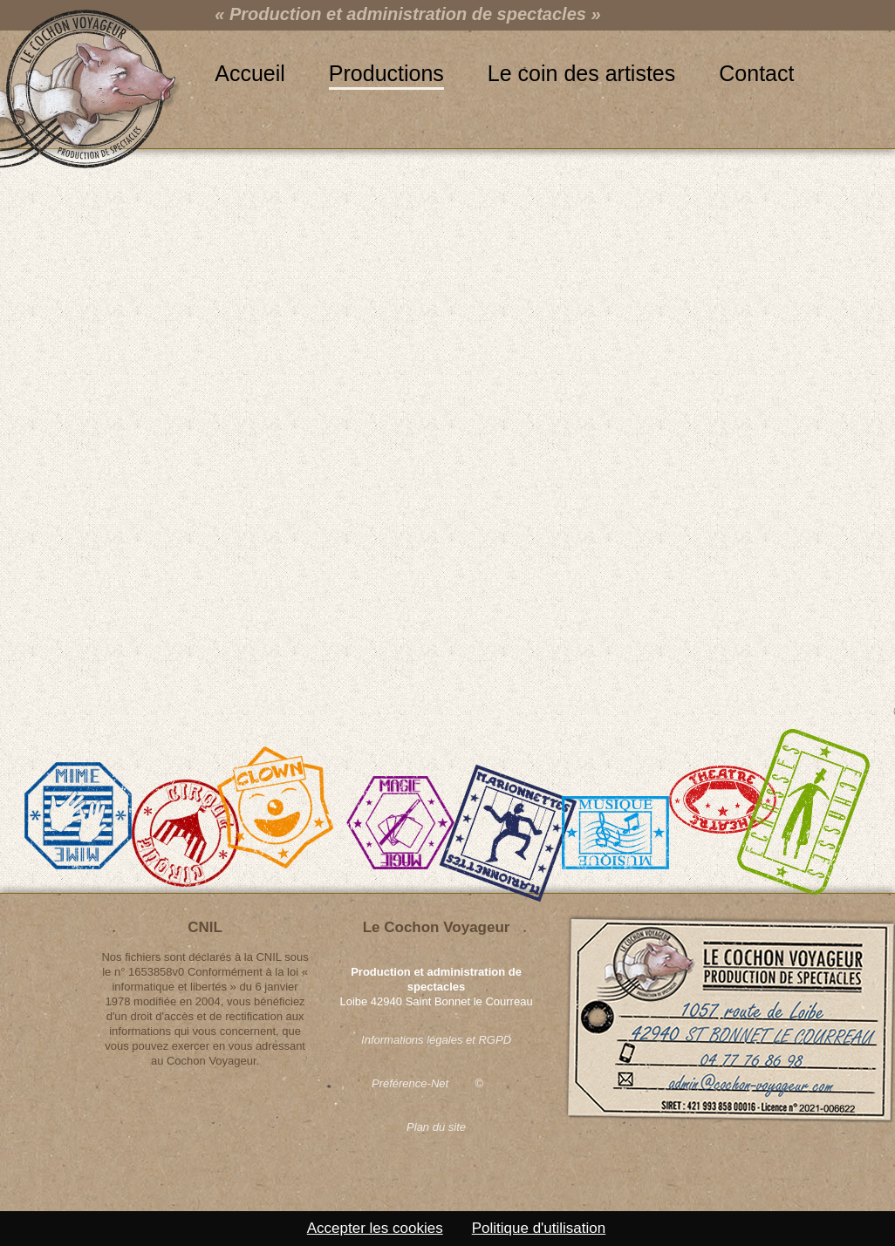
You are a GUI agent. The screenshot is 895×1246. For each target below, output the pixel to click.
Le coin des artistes (581, 73)
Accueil (250, 73)
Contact (756, 73)
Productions (386, 73)
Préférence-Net (410, 1083)
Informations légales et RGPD (436, 1039)
